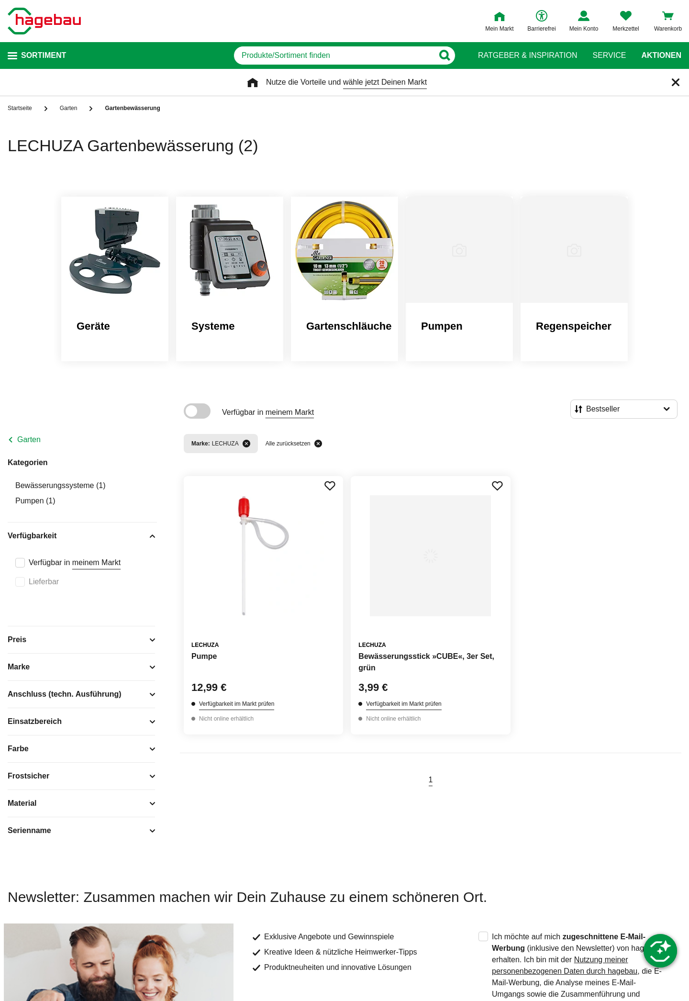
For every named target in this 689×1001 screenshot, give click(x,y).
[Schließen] (675, 82)
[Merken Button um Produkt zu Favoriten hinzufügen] (329, 485)
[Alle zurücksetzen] (318, 443)
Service (609, 55)
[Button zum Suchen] (444, 55)
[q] (333, 55)
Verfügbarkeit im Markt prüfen (236, 704)
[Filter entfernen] (246, 443)
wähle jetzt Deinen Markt (385, 82)
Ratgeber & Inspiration (527, 55)
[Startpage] (44, 21)
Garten (29, 439)
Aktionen (661, 55)
